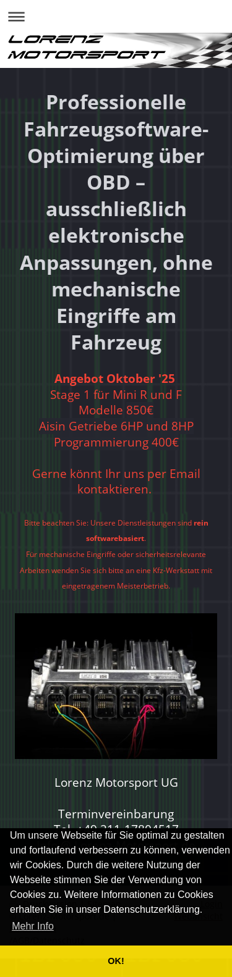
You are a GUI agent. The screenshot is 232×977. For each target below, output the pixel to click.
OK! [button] (116, 961)
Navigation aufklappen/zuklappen (116, 16)
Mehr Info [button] (33, 926)
